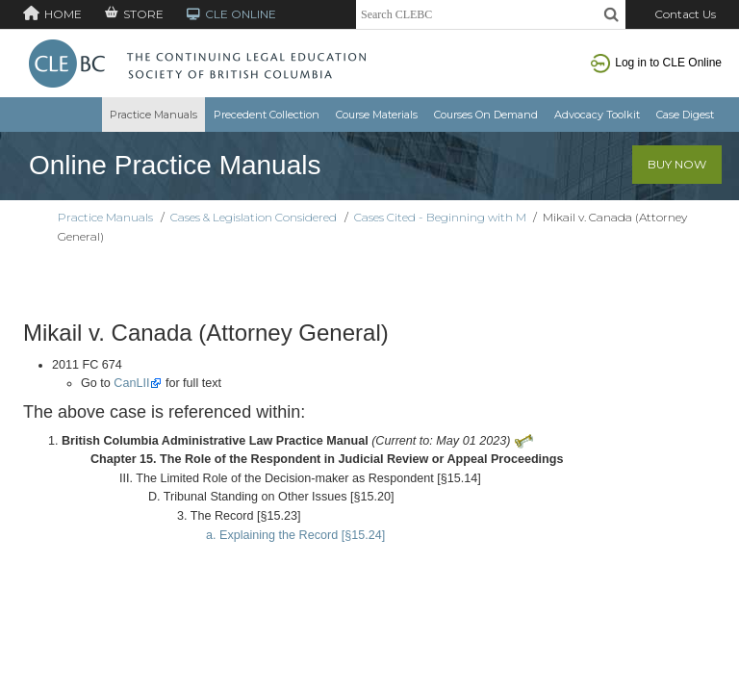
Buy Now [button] (677, 164)
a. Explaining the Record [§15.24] (295, 535)
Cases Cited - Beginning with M (440, 217)
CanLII (131, 383)
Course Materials (377, 114)
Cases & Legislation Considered (253, 217)
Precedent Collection (266, 114)
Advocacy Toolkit (597, 114)
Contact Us (685, 14)
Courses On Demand (486, 114)
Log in (656, 62)
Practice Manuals (153, 114)
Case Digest (685, 114)
